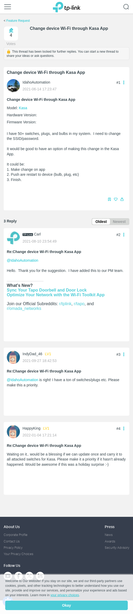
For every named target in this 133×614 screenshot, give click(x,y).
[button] (122, 199)
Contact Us (12, 541)
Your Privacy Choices (18, 554)
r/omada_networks (24, 308)
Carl (37, 234)
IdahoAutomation (36, 82)
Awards (110, 541)
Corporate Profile (15, 535)
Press (109, 526)
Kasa (23, 108)
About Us (12, 526)
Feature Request (18, 21)
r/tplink (65, 303)
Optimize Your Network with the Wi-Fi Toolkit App (55, 295)
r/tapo (79, 303)
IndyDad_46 (32, 354)
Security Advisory (117, 548)
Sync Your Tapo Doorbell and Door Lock (47, 290)
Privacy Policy (13, 548)
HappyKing (32, 428)
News (109, 535)
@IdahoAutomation (22, 260)
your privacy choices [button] (65, 595)
